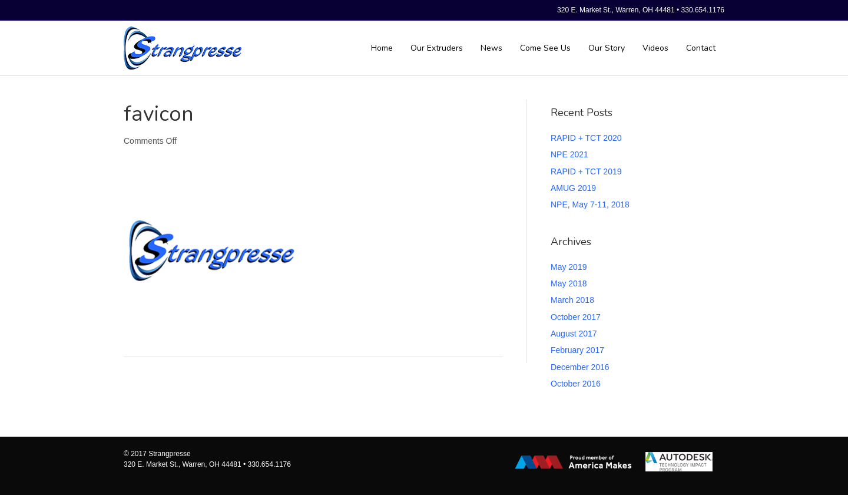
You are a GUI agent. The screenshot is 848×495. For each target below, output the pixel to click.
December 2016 (580, 367)
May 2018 (569, 283)
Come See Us (545, 48)
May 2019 (569, 267)
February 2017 (577, 350)
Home (382, 48)
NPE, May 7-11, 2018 (590, 204)
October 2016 (576, 383)
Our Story (606, 48)
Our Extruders (436, 48)
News (491, 48)
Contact (701, 48)
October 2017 (576, 317)
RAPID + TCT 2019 (586, 171)
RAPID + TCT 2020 (586, 138)
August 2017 (574, 333)
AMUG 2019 (573, 188)
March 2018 (572, 300)
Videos (655, 48)
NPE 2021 (569, 154)
